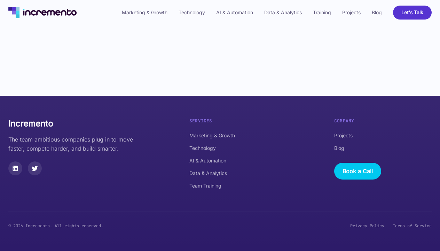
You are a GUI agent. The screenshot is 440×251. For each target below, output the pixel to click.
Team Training (205, 186)
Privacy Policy (367, 226)
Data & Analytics (283, 12)
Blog (377, 12)
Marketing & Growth (144, 12)
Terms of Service (412, 226)
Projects (351, 12)
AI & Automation (234, 12)
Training (322, 12)
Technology (192, 12)
